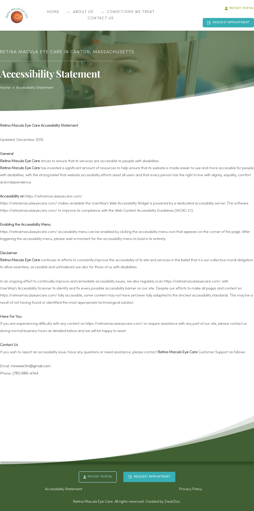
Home (5, 88)
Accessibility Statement (34, 88)
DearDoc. (173, 502)
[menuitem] (53, 12)
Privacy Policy (190, 489)
